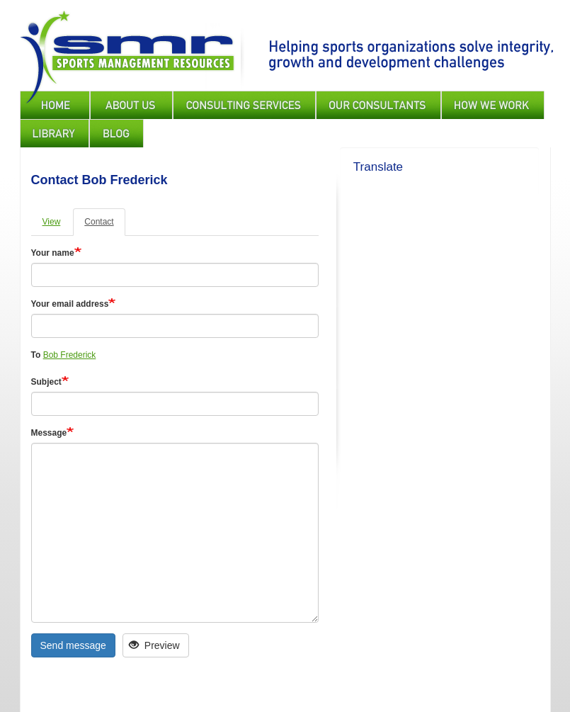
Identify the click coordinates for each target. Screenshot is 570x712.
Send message (73, 645)
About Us (131, 105)
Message (49, 433)
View (51, 222)
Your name (52, 253)
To (36, 355)
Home (55, 105)
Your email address (70, 304)
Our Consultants (378, 105)
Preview (154, 645)
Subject (46, 382)
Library (54, 133)
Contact (98, 222)
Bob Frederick (69, 355)
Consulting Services (244, 105)
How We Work (493, 105)
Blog (116, 133)
